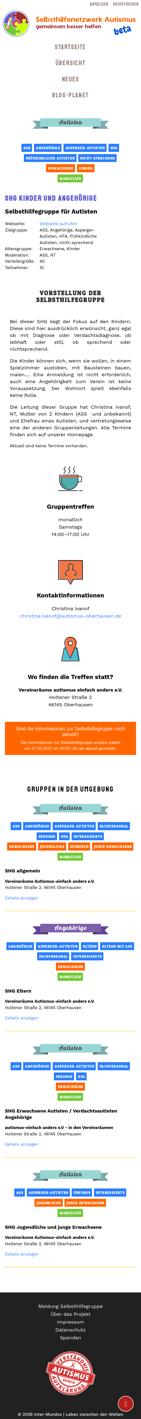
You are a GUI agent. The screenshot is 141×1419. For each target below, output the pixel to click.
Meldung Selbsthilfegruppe (70, 1306)
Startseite (70, 47)
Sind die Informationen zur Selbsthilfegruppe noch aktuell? (70, 738)
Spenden (70, 1338)
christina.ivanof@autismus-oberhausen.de (70, 616)
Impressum (70, 1322)
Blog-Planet (70, 95)
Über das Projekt (70, 1314)
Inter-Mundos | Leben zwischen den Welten (78, 1414)
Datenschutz (70, 1330)
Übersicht (70, 63)
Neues (70, 79)
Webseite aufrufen (58, 223)
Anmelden (99, 4)
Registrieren (126, 4)
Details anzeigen (21, 898)
